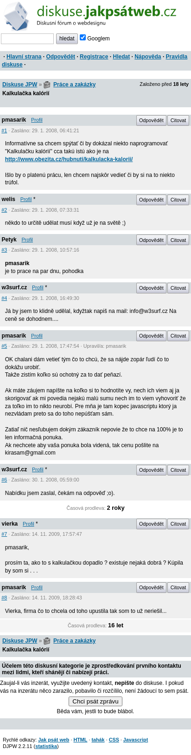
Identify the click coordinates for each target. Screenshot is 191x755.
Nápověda (147, 56)
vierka (10, 524)
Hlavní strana (23, 56)
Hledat (121, 56)
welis (8, 199)
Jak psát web (53, 739)
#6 (4, 479)
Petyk (9, 239)
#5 (4, 346)
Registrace (94, 56)
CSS (114, 739)
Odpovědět (60, 56)
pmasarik (14, 120)
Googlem (95, 38)
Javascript (135, 739)
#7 (4, 534)
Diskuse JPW (19, 84)
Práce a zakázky (74, 84)
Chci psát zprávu (95, 701)
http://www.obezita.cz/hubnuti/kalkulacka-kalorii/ (69, 159)
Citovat (178, 120)
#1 (4, 130)
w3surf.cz (14, 287)
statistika (46, 746)
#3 (4, 250)
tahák (97, 739)
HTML (80, 739)
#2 (4, 210)
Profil (37, 120)
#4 (4, 298)
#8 (4, 597)
